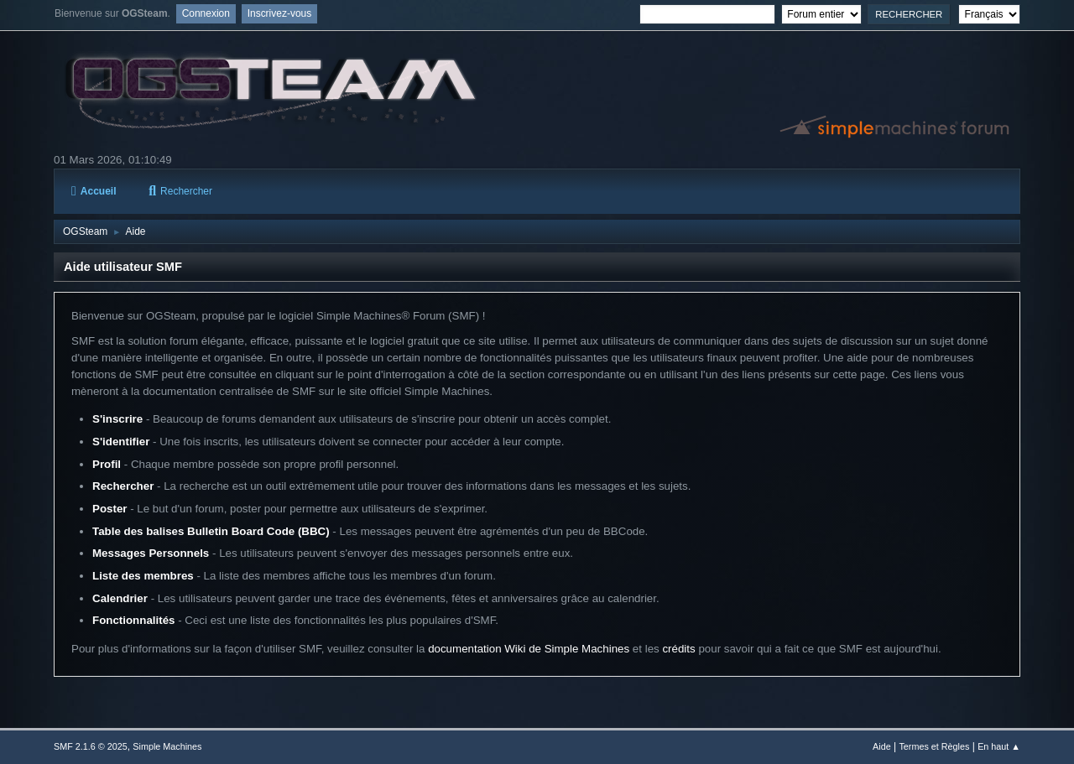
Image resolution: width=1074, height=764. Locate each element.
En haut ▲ (999, 746)
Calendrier (120, 598)
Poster (109, 508)
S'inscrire (117, 419)
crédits (678, 648)
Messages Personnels (150, 553)
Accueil (93, 191)
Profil (106, 464)
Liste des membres (143, 575)
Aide (882, 746)
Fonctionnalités (133, 620)
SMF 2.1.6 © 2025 (91, 746)
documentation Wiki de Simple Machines (528, 648)
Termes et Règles (934, 746)
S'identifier (120, 441)
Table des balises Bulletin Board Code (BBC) (211, 531)
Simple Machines (167, 746)
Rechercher (180, 191)
